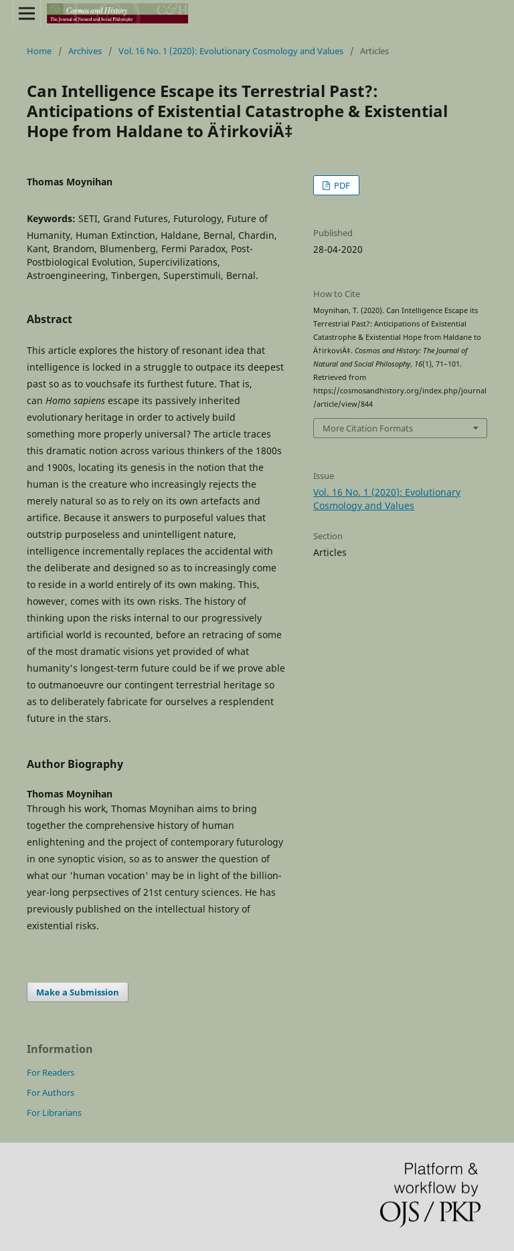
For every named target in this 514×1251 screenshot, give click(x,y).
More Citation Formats (368, 428)
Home (39, 51)
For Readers (50, 1072)
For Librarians (54, 1112)
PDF (341, 185)
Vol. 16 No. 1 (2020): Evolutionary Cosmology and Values (230, 51)
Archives (85, 51)
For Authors (50, 1092)
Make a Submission (77, 992)
